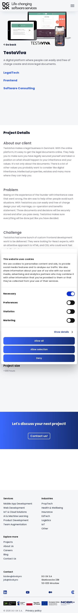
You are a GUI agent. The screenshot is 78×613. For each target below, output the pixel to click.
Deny (39, 358)
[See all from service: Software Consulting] (19, 87)
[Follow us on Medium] (50, 592)
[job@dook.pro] (10, 579)
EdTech (45, 516)
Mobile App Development (17, 503)
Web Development (14, 507)
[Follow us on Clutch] (73, 592)
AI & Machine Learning (15, 516)
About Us (8, 546)
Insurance (47, 512)
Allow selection (39, 349)
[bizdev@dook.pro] (12, 576)
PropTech (47, 503)
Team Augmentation (15, 524)
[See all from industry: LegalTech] (11, 72)
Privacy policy (34, 610)
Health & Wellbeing (52, 507)
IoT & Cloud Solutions (15, 512)
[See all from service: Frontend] (10, 79)
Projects (8, 542)
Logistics (46, 520)
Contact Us (9, 558)
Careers (8, 550)
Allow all (39, 340)
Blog (5, 554)
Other (44, 528)
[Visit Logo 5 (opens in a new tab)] (68, 603)
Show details (61, 331)
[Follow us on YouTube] (27, 592)
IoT (43, 524)
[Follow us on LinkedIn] (5, 592)
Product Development (16, 520)
